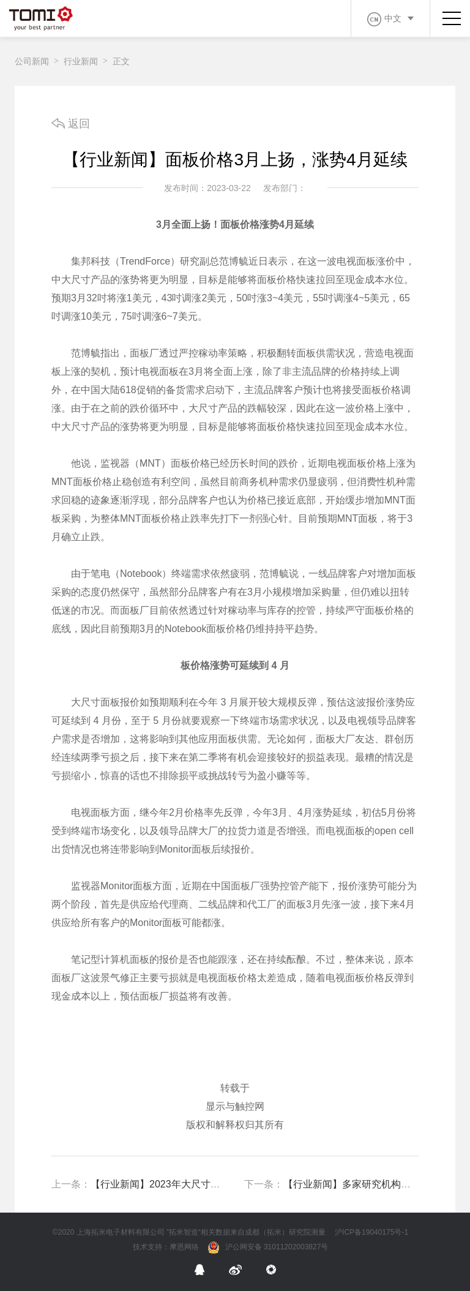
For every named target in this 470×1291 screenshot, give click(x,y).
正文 (121, 61)
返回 (70, 124)
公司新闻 (32, 61)
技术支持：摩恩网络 (166, 1247)
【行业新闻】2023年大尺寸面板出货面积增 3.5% (197, 1184)
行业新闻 (81, 61)
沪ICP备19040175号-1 (371, 1232)
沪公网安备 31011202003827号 (268, 1247)
